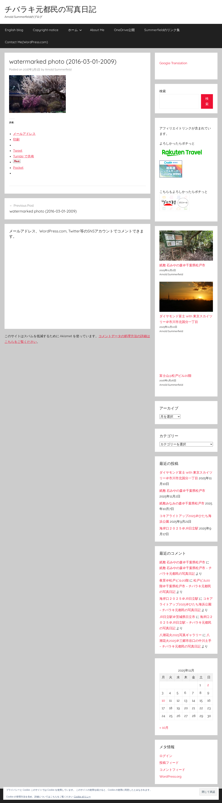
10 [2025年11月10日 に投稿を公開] (163, 700)
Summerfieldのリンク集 (162, 30)
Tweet (17, 150)
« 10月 (163, 728)
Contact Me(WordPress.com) (26, 42)
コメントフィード (172, 770)
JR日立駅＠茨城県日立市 (177, 617)
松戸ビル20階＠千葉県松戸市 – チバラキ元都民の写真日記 (185, 586)
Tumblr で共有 (23, 156)
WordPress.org (170, 776)
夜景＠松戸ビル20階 (174, 580)
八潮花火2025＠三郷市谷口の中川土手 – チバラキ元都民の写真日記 (185, 640)
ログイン (165, 756)
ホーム (75, 30)
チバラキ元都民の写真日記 (50, 9)
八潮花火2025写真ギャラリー (180, 635)
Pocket (18, 168)
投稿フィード (169, 763)
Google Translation (173, 63)
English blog (14, 30)
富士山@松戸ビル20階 (175, 376)
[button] (208, 792)
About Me (97, 30)
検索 (162, 91)
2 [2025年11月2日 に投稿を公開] (208, 685)
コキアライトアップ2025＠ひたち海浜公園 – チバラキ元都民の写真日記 (186, 604)
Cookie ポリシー (82, 796)
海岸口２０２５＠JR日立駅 (178, 528)
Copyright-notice (45, 30)
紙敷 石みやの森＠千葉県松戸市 (182, 265)
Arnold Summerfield (58, 69)
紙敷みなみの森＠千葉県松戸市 (181, 503)
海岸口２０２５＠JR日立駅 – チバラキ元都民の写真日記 (186, 622)
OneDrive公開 (124, 30)
